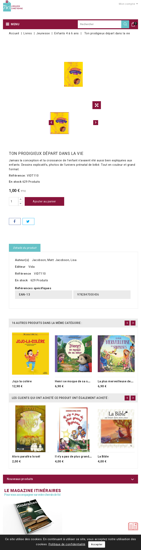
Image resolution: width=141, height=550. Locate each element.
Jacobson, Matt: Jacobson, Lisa (54, 260)
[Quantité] (13, 201)
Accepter (96, 544)
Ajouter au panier (44, 201)
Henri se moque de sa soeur (74, 381)
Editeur (20, 266)
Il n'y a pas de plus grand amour (77, 456)
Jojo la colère (22, 381)
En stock (15, 181)
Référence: (17, 175)
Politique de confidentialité (67, 544)
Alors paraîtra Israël (26, 456)
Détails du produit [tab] (24, 247)
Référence (23, 273)
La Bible (103, 456)
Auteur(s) (22, 260)
